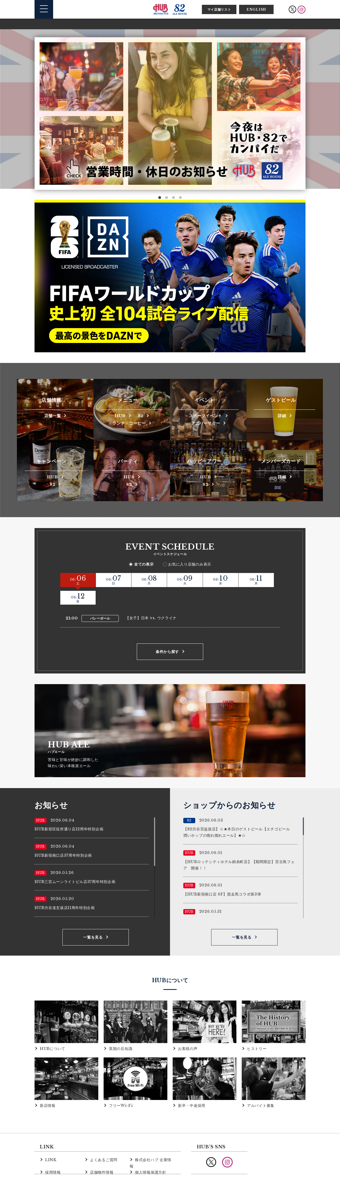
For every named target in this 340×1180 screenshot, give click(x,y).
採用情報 (52, 1147)
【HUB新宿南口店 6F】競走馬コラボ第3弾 (222, 876)
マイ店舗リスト (219, 9)
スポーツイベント (205, 415)
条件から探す (167, 633)
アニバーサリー (205, 423)
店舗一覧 (52, 415)
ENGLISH (256, 9)
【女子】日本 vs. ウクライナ (151, 599)
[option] (170, 113)
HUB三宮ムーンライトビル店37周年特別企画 (75, 863)
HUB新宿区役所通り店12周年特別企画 (69, 811)
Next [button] (299, 118)
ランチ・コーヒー (129, 423)
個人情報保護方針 (149, 1147)
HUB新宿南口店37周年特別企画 (63, 837)
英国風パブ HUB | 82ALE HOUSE (170, 9)
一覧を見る (93, 919)
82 (141, 415)
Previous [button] (40, 118)
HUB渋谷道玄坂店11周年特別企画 (65, 890)
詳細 (282, 415)
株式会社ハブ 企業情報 (154, 1141)
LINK (50, 1141)
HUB (119, 415)
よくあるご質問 (103, 1141)
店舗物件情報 (101, 1147)
